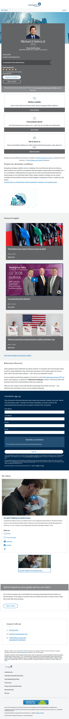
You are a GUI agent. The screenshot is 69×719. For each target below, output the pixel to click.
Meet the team (34, 151)
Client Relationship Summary (35, 160)
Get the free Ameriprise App (36, 702)
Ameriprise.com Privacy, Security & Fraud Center (23, 461)
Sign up (33, 452)
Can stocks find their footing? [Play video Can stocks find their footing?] (19, 299)
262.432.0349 (7, 54)
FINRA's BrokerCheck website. (44, 158)
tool (55, 377)
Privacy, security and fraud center (13, 686)
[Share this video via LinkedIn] (10, 545)
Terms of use (8, 682)
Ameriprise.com (9, 672)
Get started (34, 130)
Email (6, 429)
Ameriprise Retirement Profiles (45, 88)
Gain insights (34, 110)
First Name (8, 409)
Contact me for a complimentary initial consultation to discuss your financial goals (30, 182)
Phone (7, 422)
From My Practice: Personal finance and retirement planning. (25, 444)
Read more (11, 257)
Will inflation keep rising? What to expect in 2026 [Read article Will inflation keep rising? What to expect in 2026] (27, 249)
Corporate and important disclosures (14, 675)
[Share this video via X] (10, 549)
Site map (7, 693)
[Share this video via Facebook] (10, 542)
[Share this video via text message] (10, 538)
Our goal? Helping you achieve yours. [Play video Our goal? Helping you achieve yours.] (30, 570)
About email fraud (9, 689)
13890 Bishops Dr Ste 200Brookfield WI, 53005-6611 (17, 639)
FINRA (37, 465)
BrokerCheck (24, 652)
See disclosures (7, 73)
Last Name (8, 416)
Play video (11, 307)
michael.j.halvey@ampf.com (11, 57)
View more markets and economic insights (17, 355)
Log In (64, 10)
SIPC (43, 465)
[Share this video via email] (10, 534)
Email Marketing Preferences (32, 456)
